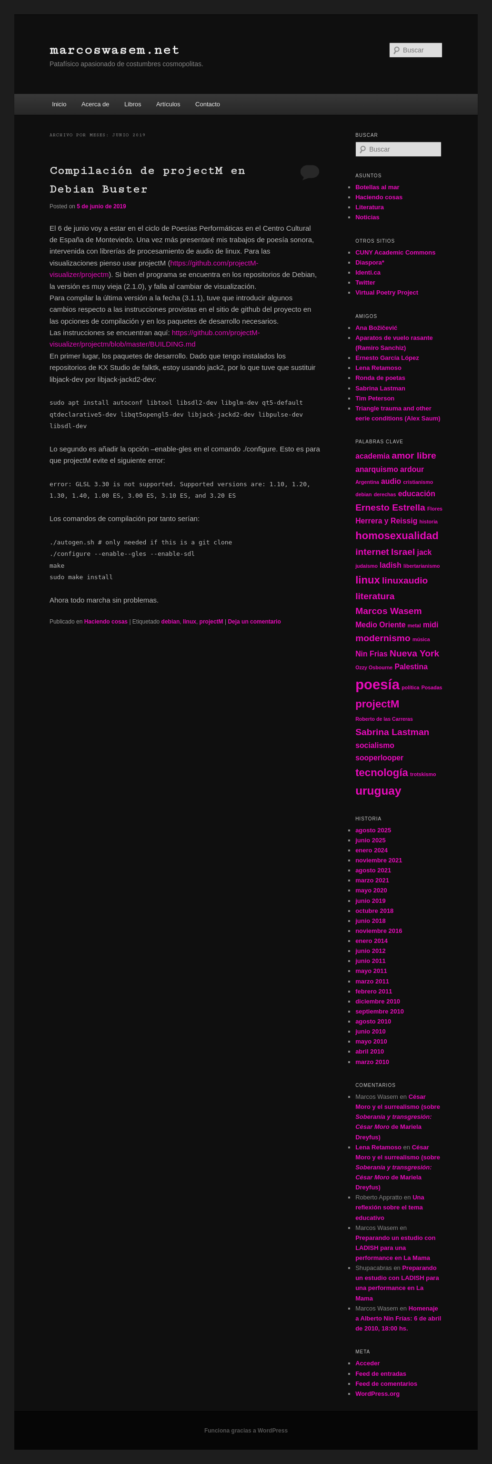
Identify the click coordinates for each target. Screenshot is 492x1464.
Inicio (59, 104)
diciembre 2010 (377, 1001)
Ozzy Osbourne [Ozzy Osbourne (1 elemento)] (373, 667)
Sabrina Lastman (380, 388)
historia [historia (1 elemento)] (429, 521)
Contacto (207, 104)
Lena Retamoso (378, 367)
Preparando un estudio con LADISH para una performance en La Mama (395, 1247)
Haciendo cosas (106, 621)
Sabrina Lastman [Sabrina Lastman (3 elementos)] (392, 732)
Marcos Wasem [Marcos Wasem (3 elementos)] (388, 611)
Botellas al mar (377, 187)
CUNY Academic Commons (395, 252)
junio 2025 (370, 840)
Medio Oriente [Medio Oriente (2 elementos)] (380, 625)
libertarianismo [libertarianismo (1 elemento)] (421, 566)
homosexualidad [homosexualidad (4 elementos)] (397, 536)
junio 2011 (370, 960)
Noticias (367, 217)
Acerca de (95, 104)
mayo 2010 (371, 1041)
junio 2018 (370, 920)
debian (170, 621)
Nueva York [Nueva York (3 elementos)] (414, 653)
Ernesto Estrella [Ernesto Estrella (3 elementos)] (390, 507)
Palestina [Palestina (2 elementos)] (411, 667)
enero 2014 (371, 940)
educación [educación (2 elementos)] (416, 494)
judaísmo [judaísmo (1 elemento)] (366, 566)
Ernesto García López (387, 357)
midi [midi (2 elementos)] (431, 625)
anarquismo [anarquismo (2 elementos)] (376, 469)
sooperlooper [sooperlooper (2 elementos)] (379, 758)
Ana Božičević (376, 327)
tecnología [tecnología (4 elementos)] (381, 772)
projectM (211, 621)
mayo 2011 (371, 970)
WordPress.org (377, 1393)
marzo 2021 (372, 880)
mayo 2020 (371, 890)
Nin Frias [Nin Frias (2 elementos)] (371, 654)
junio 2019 (370, 900)
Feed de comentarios (386, 1383)
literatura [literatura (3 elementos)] (374, 596)
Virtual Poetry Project (386, 292)
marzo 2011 (372, 981)
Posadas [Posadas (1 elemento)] (432, 687)
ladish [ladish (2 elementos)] (391, 565)
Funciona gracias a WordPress (246, 1430)
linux (189, 621)
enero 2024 (371, 850)
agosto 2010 (373, 1021)
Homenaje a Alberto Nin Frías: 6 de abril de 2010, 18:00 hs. (398, 1318)
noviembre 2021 (378, 860)
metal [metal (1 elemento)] (414, 625)
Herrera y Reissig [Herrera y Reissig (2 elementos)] (386, 521)
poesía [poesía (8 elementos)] (377, 684)
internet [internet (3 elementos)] (372, 552)
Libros (132, 104)
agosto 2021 (373, 870)
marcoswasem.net (115, 50)
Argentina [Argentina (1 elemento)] (367, 482)
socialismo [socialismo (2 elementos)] (374, 745)
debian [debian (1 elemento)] (363, 494)
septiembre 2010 (379, 1011)
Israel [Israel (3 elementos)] (403, 552)
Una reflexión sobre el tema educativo (389, 1207)
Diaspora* (369, 262)
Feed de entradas (380, 1373)
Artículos (168, 104)
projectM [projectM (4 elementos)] (377, 704)
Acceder (367, 1363)
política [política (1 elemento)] (410, 687)
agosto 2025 (373, 830)
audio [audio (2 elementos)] (391, 481)
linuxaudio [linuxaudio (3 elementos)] (405, 580)
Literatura (369, 207)
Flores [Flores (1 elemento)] (434, 509)
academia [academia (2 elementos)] (372, 456)
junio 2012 (370, 950)
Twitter (365, 282)
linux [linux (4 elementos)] (367, 580)
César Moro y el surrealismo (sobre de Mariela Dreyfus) (397, 1117)
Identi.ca (368, 272)
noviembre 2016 (378, 930)
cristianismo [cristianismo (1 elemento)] (418, 482)
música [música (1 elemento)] (421, 639)
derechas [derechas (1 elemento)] (385, 494)
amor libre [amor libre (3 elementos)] (414, 455)
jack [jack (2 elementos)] (424, 552)
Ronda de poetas (380, 377)
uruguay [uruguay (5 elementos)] (378, 790)
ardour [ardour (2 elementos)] (412, 469)
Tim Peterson (374, 398)
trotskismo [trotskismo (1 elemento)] (423, 774)
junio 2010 (370, 1031)
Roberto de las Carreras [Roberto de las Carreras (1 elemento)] (384, 719)
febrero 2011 (373, 991)
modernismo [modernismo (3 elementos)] (383, 638)
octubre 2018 (374, 910)
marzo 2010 (372, 1061)
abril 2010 (369, 1051)
